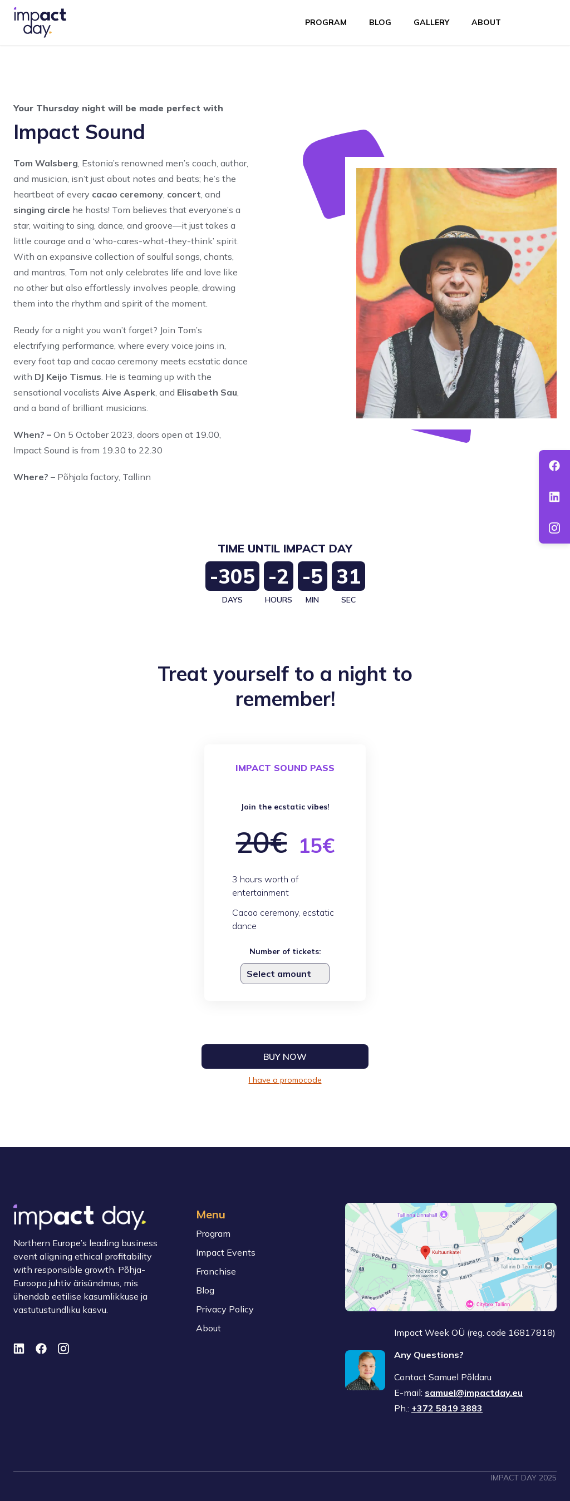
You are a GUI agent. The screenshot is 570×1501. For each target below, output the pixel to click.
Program (326, 22)
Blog (380, 22)
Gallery (431, 22)
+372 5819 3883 (447, 1408)
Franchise (216, 1271)
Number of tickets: (285, 951)
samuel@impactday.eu (474, 1392)
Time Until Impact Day (285, 548)
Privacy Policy (225, 1309)
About (486, 22)
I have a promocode (285, 1080)
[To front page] (40, 22)
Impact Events (225, 1252)
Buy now (285, 1056)
